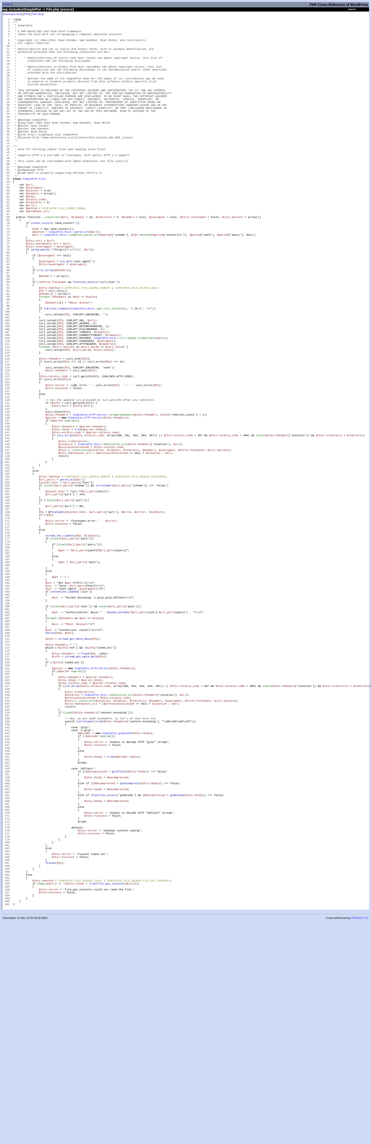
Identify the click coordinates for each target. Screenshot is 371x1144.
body (66, 532)
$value (91, 366)
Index (7, 4)
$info (56, 499)
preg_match (40, 307)
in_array (66, 540)
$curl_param (90, 429)
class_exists (42, 274)
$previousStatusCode (73, 554)
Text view (37, 14)
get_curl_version (110, 381)
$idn (35, 282)
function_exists (85, 348)
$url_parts (47, 595)
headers (55, 444)
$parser (51, 518)
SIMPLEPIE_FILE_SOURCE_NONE (63, 256)
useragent (44, 304)
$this (30, 296)
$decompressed (96, 960)
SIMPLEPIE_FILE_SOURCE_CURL (136, 355)
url (39, 296)
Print (26, 14)
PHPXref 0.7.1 (359, 1139)
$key (76, 366)
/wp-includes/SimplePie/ (21, 9)
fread (85, 812)
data (134, 941)
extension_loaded (65, 735)
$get (61, 683)
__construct (51, 267)
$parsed (38, 285)
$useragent (34, 230)
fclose (50, 1074)
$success (32, 234)
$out (48, 724)
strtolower (104, 602)
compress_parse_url (84, 289)
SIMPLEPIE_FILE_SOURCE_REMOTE (87, 355)
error (61, 477)
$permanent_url (37, 259)
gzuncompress (129, 975)
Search (352, 9)
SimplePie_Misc (60, 285)
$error (31, 252)
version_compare (57, 381)
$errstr (140, 635)
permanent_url (47, 300)
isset (260, 540)
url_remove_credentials (137, 418)
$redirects (34, 248)
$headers (32, 237)
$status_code (35, 245)
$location (65, 551)
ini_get (65, 322)
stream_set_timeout (60, 665)
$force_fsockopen (193, 267)
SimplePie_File (34, 219)
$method (31, 256)
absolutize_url (115, 551)
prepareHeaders (121, 514)
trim (77, 532)
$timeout (77, 267)
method (55, 355)
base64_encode (117, 761)
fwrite (50, 787)
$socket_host (48, 599)
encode (146, 289)
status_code (59, 466)
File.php (52, 9)
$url (29, 226)
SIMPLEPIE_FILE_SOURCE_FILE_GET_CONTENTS (138, 1096)
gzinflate (119, 960)
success (62, 481)
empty (43, 1100)
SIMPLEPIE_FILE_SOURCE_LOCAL (80, 1096)
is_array (47, 333)
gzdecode (176, 989)
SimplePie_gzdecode (116, 912)
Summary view (13, 14)
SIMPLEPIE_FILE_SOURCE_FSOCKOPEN (140, 591)
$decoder (84, 912)
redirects (334, 540)
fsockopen (57, 635)
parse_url (81, 285)
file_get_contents (111, 1100)
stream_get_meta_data (74, 794)
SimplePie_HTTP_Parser (90, 514)
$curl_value (114, 429)
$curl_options (232, 267)
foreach (44, 366)
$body (30, 241)
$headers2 (46, 363)
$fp (41, 359)
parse (70, 521)
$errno (126, 635)
